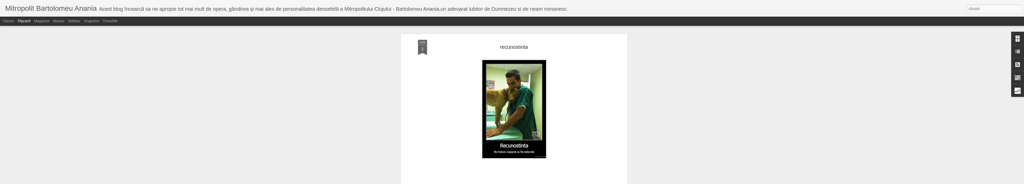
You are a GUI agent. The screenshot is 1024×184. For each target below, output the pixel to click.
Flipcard (24, 21)
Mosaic (58, 21)
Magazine (42, 21)
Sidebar (74, 21)
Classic (8, 21)
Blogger (535, 181)
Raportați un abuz (553, 181)
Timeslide (110, 21)
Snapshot (91, 21)
